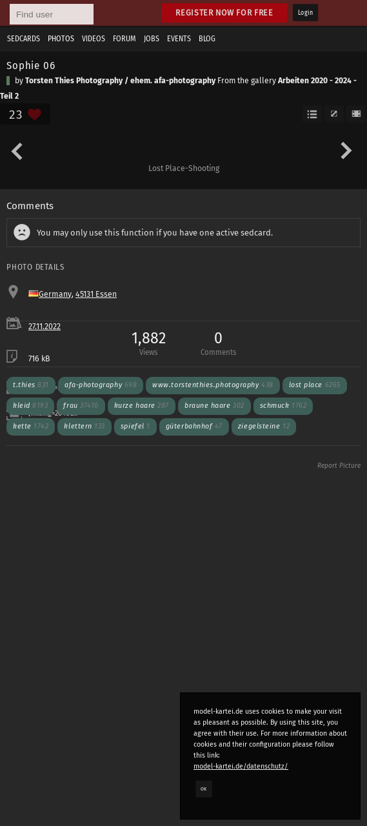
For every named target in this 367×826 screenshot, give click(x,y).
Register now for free (224, 12)
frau (80, 405)
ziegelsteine (264, 426)
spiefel (135, 426)
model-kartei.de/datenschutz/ (240, 766)
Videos (93, 38)
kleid (30, 405)
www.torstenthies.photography (212, 385)
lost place (315, 385)
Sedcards (23, 38)
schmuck (283, 405)
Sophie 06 (30, 65)
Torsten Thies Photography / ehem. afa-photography (120, 80)
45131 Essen (96, 294)
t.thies (31, 385)
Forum (124, 38)
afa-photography (100, 385)
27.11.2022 (44, 326)
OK (204, 788)
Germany (55, 294)
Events (179, 38)
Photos (61, 38)
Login (305, 13)
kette (30, 426)
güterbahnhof (194, 426)
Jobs (151, 38)
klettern (84, 426)
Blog (207, 38)
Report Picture (339, 466)
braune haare (214, 405)
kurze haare (141, 405)
